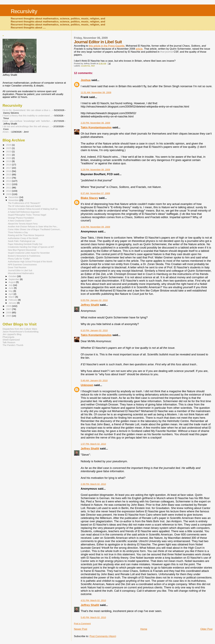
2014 (9, 177)
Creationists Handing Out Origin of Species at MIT (31, 247)
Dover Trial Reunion (17, 267)
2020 (9, 158)
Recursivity (24, 11)
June (11, 288)
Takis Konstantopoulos (96, 127)
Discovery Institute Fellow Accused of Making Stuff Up (33, 209)
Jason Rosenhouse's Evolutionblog (20, 331)
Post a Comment (82, 623)
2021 (9, 154)
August (12, 282)
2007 (9, 309)
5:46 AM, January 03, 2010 (94, 380)
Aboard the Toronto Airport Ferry (23, 223)
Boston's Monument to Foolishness (24, 256)
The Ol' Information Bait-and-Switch (24, 206)
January (13, 303)
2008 (9, 306)
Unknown (87, 385)
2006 (9, 312)
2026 (9, 145)
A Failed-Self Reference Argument (24, 212)
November (14, 200)
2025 (9, 148)
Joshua (86, 80)
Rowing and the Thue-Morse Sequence (26, 235)
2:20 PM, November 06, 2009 (95, 122)
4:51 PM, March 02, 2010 (93, 600)
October (13, 276)
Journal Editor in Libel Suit (20, 270)
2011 (9, 187)
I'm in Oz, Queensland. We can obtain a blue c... (27, 110)
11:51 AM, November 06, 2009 (96, 92)
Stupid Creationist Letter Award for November (29, 253)
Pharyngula (8, 337)
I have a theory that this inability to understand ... (27, 115)
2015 (9, 174)
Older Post (206, 629)
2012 (9, 184)
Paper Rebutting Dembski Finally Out (25, 244)
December (14, 197)
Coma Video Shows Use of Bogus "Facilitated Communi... (34, 229)
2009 (9, 194)
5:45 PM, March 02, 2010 (93, 617)
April (11, 294)
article (139, 48)
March (12, 297)
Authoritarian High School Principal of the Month (30, 261)
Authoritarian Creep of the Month (23, 238)
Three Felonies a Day (18, 232)
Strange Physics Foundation (21, 218)
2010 (9, 191)
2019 (9, 161)
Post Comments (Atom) (103, 636)
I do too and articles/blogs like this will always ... (27, 126)
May (11, 291)
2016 (9, 171)
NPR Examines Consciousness (22, 264)
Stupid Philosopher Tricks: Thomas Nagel (27, 215)
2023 (9, 151)
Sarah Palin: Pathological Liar (21, 241)
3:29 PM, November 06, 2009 (95, 169)
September (14, 279)
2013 (9, 181)
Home (143, 629)
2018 (9, 164)
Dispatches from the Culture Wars (20, 329)
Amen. (6, 131)
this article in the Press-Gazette (106, 45)
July (11, 285)
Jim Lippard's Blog (12, 334)
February (13, 300)
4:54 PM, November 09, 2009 (95, 226)
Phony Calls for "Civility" (19, 259)
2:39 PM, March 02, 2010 (93, 484)
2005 (9, 315)
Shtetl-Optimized (11, 339)
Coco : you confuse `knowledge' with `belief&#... (27, 121)
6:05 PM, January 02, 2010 (94, 300)
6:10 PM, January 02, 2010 (94, 330)
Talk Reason (9, 342)
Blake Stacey (89, 197)
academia (85, 66)
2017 (9, 168)
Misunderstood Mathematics (21, 273)
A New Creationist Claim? (20, 220)
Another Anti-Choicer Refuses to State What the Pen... (33, 226)
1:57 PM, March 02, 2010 (93, 444)
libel (93, 66)
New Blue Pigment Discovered (22, 250)
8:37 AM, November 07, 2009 (95, 193)
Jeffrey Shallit (90, 304)
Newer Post (80, 629)
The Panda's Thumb (13, 345)
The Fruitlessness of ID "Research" (24, 203)
